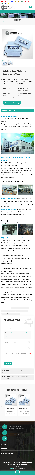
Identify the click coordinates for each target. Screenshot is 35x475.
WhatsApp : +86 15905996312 (16, 428)
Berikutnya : (6, 376)
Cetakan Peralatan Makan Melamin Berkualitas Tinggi (11, 408)
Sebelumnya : (6, 370)
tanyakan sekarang (12, 103)
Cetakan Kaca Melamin (8, 311)
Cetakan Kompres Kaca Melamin (20, 308)
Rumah (5, 22)
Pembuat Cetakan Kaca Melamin (10, 313)
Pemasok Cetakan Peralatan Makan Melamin (24, 408)
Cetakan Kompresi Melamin (17, 22)
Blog (17, 466)
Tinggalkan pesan (17, 472)
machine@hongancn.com (18, 438)
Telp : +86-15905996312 (15, 426)
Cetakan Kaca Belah (22, 311)
